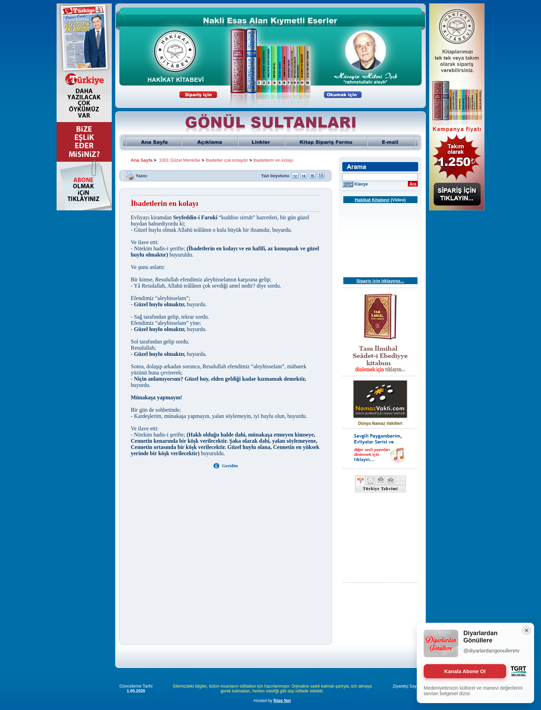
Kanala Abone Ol (464, 671)
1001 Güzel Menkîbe (179, 160)
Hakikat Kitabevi (372, 199)
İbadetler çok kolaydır (227, 160)
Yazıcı (141, 175)
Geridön (230, 465)
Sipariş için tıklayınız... (380, 280)
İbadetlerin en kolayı (273, 160)
